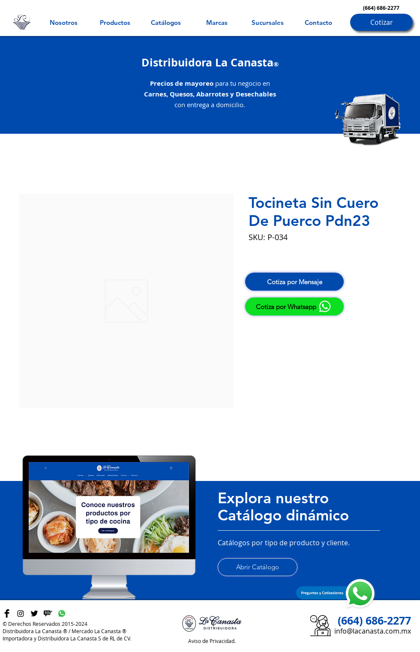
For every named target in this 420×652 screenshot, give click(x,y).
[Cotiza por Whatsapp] (294, 306)
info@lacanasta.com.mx (372, 631)
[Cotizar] (381, 22)
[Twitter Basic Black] (34, 613)
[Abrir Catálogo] (257, 567)
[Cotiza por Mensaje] (294, 282)
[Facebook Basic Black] (7, 613)
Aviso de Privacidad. (212, 640)
